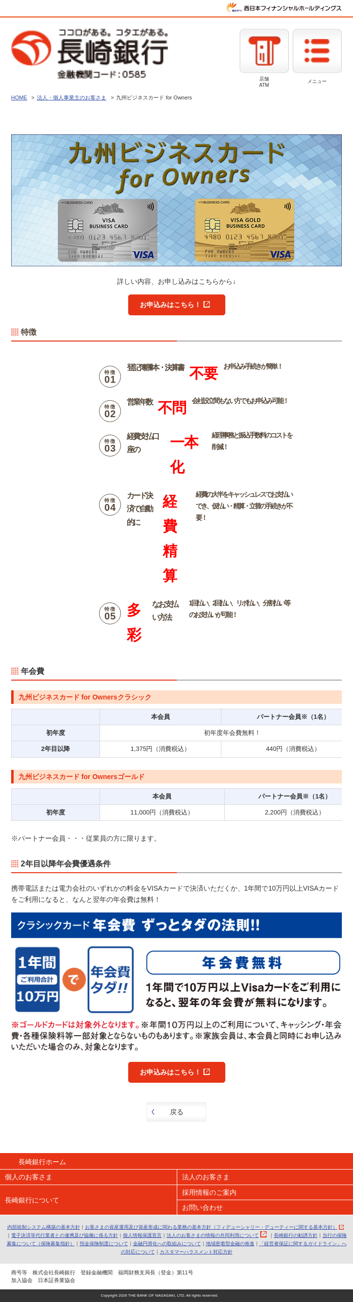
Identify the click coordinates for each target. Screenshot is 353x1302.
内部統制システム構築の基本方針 (43, 1227)
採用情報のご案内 (209, 1192)
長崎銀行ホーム (42, 1162)
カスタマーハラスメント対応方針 (196, 1251)
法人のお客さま (206, 1177)
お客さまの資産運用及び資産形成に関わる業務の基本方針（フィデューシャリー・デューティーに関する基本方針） (211, 1227)
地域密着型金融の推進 (230, 1243)
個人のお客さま (28, 1177)
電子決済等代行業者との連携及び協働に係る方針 (64, 1235)
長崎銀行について (32, 1200)
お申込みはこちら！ (170, 305)
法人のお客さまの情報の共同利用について (213, 1235)
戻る (177, 1112)
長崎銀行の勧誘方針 (296, 1235)
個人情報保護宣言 (142, 1235)
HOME (19, 97)
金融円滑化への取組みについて (167, 1243)
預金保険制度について (104, 1243)
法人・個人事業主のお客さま (71, 97)
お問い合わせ (202, 1207)
